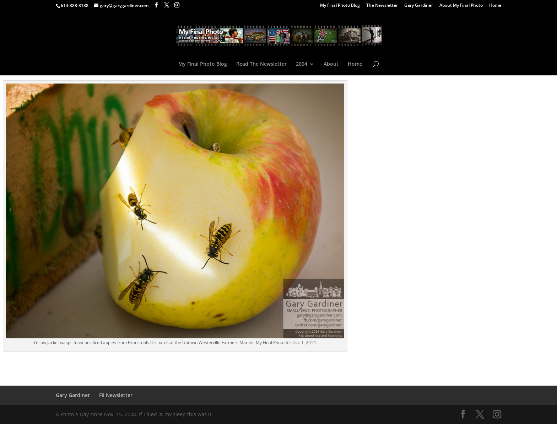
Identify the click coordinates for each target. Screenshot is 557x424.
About (331, 64)
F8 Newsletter (116, 395)
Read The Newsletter (261, 64)
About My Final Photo (461, 5)
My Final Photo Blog (340, 5)
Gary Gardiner (418, 5)
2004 (301, 64)
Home (495, 5)
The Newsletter (382, 5)
